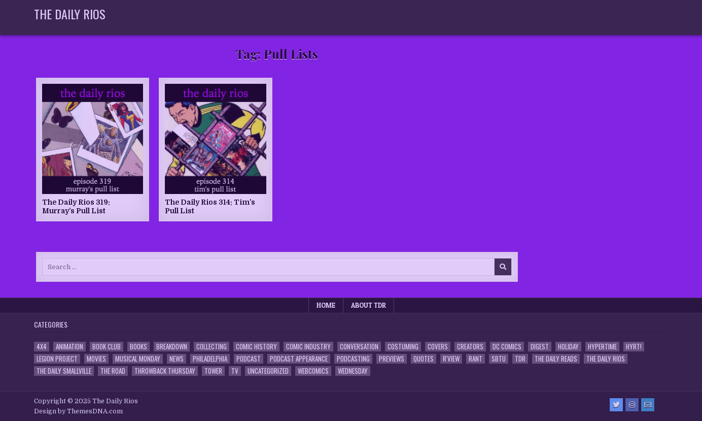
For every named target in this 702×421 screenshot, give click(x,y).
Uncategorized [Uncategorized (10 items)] (268, 371)
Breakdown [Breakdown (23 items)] (171, 346)
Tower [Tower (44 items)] (213, 371)
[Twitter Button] (616, 404)
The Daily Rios (70, 14)
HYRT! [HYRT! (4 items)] (634, 346)
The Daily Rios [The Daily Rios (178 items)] (605, 359)
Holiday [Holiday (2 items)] (568, 346)
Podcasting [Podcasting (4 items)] (353, 359)
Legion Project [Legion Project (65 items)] (57, 359)
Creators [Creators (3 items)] (470, 346)
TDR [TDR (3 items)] (520, 359)
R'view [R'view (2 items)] (451, 359)
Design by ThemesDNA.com (78, 411)
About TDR (368, 305)
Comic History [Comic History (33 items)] (256, 346)
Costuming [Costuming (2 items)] (403, 346)
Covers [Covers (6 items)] (438, 346)
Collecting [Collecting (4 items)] (211, 346)
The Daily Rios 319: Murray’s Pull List (76, 206)
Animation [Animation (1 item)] (69, 346)
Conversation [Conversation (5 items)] (359, 346)
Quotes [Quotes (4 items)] (423, 359)
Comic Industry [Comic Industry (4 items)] (308, 346)
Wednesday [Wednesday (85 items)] (353, 371)
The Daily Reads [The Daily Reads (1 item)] (556, 359)
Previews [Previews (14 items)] (391, 359)
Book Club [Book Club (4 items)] (106, 346)
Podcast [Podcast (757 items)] (248, 359)
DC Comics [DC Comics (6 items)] (507, 346)
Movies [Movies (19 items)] (96, 359)
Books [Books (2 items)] (138, 346)
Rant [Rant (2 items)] (475, 359)
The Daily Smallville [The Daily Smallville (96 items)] (64, 371)
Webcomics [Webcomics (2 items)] (313, 371)
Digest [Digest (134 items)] (540, 346)
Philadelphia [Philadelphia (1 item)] (210, 359)
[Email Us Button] (647, 404)
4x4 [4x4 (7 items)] (42, 346)
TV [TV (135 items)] (234, 371)
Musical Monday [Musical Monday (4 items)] (137, 359)
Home (326, 305)
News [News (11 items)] (176, 359)
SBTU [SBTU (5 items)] (499, 359)
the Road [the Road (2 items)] (112, 371)
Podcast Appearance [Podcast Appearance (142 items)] (299, 359)
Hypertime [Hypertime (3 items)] (602, 346)
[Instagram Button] (632, 404)
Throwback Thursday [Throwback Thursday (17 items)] (164, 371)
